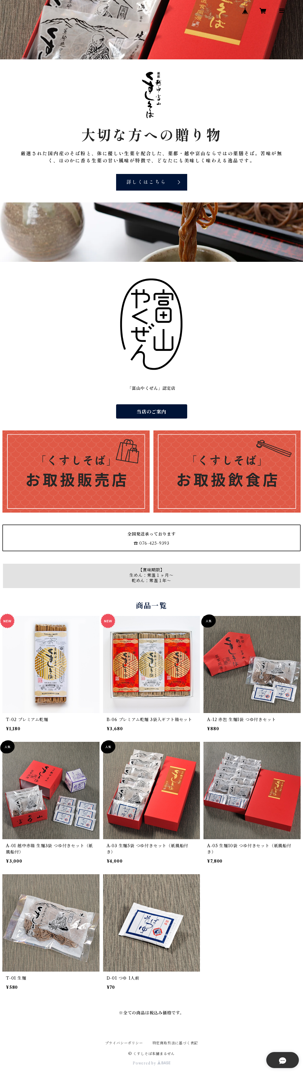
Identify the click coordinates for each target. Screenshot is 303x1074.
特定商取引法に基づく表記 (175, 1043)
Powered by (151, 1063)
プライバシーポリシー (124, 1043)
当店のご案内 (151, 412)
